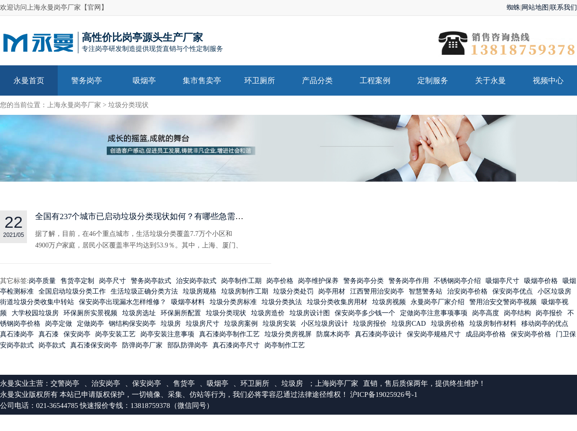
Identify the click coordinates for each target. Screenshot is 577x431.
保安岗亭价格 (531, 334)
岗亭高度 (485, 313)
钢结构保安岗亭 (132, 324)
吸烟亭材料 (188, 302)
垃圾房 (171, 324)
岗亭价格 (279, 280)
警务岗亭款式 (151, 280)
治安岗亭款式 (196, 280)
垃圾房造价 (268, 313)
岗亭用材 (331, 291)
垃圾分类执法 (282, 302)
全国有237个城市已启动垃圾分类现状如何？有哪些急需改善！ (147, 217)
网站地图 (535, 7)
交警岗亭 (64, 384)
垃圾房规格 (199, 291)
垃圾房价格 (447, 324)
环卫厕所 (259, 80)
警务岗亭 (86, 80)
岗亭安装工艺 (115, 334)
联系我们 (563, 7)
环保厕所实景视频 (90, 313)
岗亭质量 (42, 280)
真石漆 (48, 334)
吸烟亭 (144, 80)
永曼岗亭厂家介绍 (437, 302)
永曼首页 (28, 80)
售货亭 (184, 384)
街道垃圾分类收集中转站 (37, 302)
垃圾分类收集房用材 (337, 302)
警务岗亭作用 (409, 280)
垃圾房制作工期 (244, 291)
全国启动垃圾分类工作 (72, 291)
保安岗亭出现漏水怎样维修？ (122, 302)
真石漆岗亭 (17, 334)
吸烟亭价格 (541, 280)
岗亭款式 (51, 345)
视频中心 (548, 80)
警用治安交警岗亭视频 (503, 302)
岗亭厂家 (343, 384)
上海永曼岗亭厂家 (74, 105)
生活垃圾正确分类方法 (144, 291)
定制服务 (432, 80)
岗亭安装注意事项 (167, 334)
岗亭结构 (517, 313)
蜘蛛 (513, 7)
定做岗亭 (90, 324)
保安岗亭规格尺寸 (434, 334)
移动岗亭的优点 (544, 324)
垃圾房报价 (370, 324)
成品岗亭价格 (485, 334)
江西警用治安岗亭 (377, 291)
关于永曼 (490, 80)
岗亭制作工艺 (284, 345)
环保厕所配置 (181, 313)
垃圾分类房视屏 (288, 334)
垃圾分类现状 (128, 105)
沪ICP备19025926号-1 (384, 395)
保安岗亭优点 (512, 291)
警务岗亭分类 (363, 280)
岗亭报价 (549, 313)
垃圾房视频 (389, 302)
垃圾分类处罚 (293, 291)
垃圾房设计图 (309, 313)
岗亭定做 (58, 324)
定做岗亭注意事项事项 (433, 313)
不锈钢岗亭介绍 (457, 280)
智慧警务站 (425, 291)
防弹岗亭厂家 (142, 345)
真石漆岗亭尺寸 (236, 345)
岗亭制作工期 (241, 280)
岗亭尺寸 (112, 280)
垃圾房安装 (279, 324)
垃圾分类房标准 (233, 302)
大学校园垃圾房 (35, 313)
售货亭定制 (77, 280)
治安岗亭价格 (467, 291)
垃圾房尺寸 (202, 324)
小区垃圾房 (554, 291)
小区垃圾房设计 (324, 324)
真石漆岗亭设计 (378, 334)
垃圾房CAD (408, 324)
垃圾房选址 (139, 313)
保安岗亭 (76, 334)
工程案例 (375, 80)
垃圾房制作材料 (492, 324)
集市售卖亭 (202, 80)
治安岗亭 (105, 384)
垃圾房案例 (241, 324)
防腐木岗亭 (333, 334)
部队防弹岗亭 (187, 345)
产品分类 (317, 80)
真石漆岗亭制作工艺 (229, 334)
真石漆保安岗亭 (93, 345)
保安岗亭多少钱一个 (365, 313)
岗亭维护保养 (318, 280)
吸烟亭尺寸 (502, 280)
